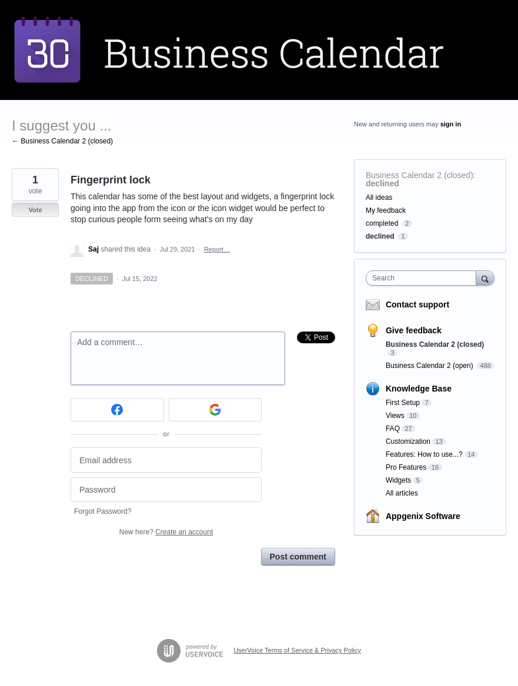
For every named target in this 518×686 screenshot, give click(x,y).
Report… (217, 249)
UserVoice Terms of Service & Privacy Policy (297, 650)
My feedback (386, 210)
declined (382, 183)
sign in (450, 124)
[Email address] (166, 460)
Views (395, 415)
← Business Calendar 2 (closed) (62, 141)
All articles (402, 493)
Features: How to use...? (424, 454)
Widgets (398, 480)
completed (382, 223)
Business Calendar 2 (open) (430, 366)
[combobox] (424, 278)
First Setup (403, 403)
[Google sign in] (215, 409)
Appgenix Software (423, 516)
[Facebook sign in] (117, 409)
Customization (408, 441)
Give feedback (414, 330)
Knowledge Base (419, 388)
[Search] (485, 277)
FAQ (393, 428)
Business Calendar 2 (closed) (419, 175)
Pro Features (406, 467)
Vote (35, 209)
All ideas (379, 197)
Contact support (417, 304)
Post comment (298, 556)
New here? (166, 532)
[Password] (166, 490)
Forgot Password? (102, 511)
